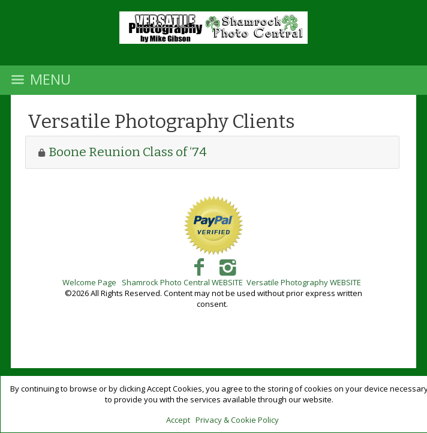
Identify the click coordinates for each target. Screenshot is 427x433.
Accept (178, 419)
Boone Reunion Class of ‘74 (128, 152)
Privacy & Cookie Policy (237, 419)
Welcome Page (89, 282)
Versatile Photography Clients (161, 121)
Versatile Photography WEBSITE (303, 282)
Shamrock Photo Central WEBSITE (182, 282)
